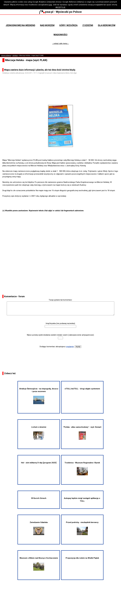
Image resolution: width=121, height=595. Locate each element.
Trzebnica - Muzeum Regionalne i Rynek (82, 468)
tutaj (50, 5)
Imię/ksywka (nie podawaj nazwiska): (60, 323)
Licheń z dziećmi (38, 433)
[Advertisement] (61, 92)
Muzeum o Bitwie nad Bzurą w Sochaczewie (39, 564)
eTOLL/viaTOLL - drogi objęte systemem (82, 389)
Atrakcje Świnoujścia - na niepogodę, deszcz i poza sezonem (38, 396)
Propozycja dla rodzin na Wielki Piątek (82, 558)
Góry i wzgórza (68, 25)
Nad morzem (47, 25)
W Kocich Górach (38, 498)
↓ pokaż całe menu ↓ (60, 43)
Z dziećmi (87, 25)
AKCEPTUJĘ (60, 7)
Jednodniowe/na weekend (20, 25)
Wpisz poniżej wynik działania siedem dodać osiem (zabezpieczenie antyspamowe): (60, 335)
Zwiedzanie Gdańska (39, 528)
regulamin (70, 346)
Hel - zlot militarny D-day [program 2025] (38, 463)
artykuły (15, 55)
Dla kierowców (106, 25)
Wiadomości (60, 34)
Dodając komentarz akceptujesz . (57, 346)
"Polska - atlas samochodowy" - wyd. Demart (82, 433)
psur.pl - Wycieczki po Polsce (60, 11)
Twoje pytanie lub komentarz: (60, 300)
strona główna (6, 55)
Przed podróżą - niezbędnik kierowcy (82, 528)
